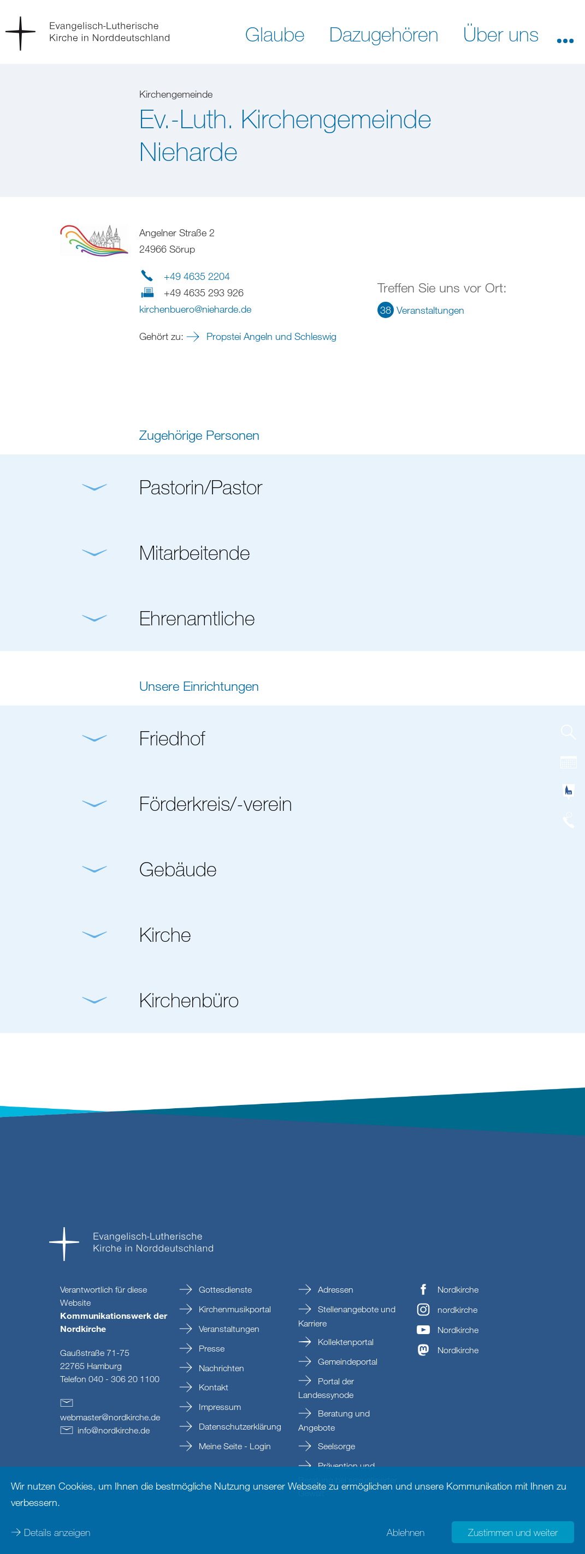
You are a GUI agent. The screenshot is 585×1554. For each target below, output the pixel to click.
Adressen (334, 1289)
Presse (210, 1348)
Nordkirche (458, 1289)
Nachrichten (220, 1368)
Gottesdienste (224, 1289)
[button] (565, 33)
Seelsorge (335, 1446)
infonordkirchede (114, 1430)
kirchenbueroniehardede (195, 309)
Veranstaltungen (228, 1329)
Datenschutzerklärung (239, 1426)
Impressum (219, 1407)
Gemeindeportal (346, 1361)
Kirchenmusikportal (234, 1309)
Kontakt (212, 1387)
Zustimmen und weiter (513, 1532)
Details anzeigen (57, 1532)
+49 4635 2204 (197, 276)
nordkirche (457, 1309)
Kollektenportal (345, 1342)
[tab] (568, 737)
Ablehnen (405, 1532)
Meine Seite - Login (234, 1446)
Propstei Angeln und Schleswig (270, 336)
